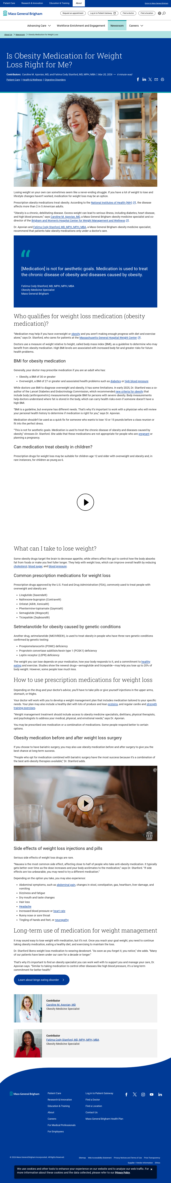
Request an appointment (73, 13)
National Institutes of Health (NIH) (111, 202)
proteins (113, 704)
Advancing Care (39, 26)
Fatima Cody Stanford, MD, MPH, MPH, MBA (59, 227)
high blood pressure (136, 381)
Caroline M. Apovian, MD (65, 216)
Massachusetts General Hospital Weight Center (108, 337)
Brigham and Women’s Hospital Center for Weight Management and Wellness (78, 220)
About (79, 3)
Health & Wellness (32, 79)
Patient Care (9, 3)
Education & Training (59, 3)
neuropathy (62, 920)
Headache (25, 906)
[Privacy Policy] (122, 1172)
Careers (136, 26)
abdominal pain (66, 884)
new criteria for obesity (129, 391)
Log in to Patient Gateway (101, 13)
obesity (75, 333)
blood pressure (58, 566)
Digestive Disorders (55, 79)
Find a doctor (128, 13)
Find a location (147, 13)
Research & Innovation (32, 3)
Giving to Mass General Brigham (156, 3)
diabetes (115, 381)
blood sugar (35, 566)
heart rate (59, 911)
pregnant (144, 433)
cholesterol (20, 566)
